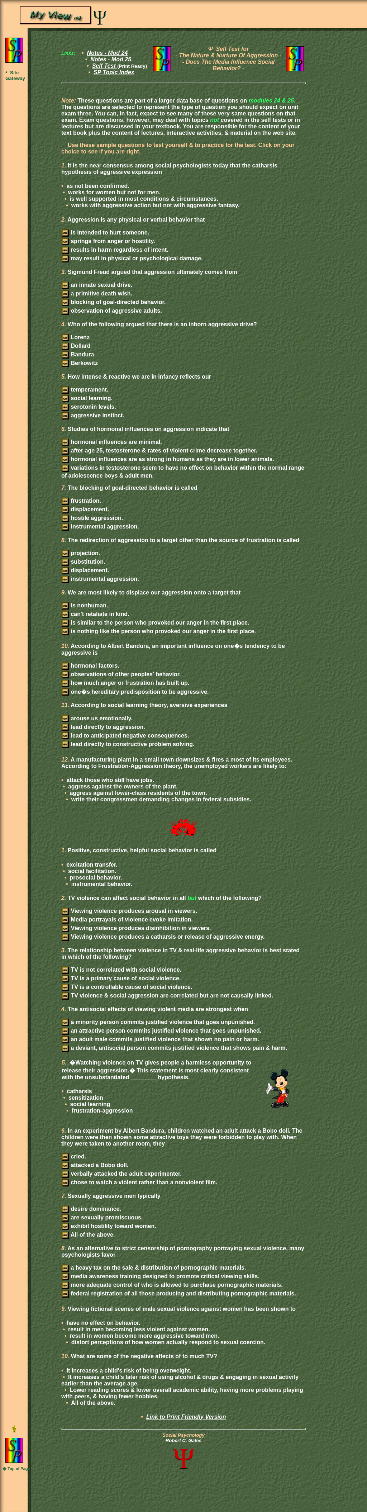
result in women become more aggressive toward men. (143, 1336)
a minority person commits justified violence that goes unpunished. (158, 1022)
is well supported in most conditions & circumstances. (143, 199)
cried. (74, 1156)
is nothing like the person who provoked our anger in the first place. (159, 631)
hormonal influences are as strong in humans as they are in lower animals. (168, 459)
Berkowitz (80, 363)
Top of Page (19, 1468)
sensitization (85, 1098)
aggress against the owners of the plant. (122, 786)
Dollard (76, 346)
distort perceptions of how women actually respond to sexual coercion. (167, 1342)
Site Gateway (15, 75)
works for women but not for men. (114, 192)
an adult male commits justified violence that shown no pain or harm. (160, 1039)
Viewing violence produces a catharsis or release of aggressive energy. (163, 937)
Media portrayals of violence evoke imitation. (127, 919)
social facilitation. (91, 871)
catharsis (78, 1091)
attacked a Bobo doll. (95, 1165)
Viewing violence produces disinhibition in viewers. (136, 928)
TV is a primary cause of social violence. (121, 978)
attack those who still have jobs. (109, 780)
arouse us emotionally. (97, 718)
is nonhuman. (85, 605)
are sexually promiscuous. (102, 1217)
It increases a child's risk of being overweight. (128, 1371)
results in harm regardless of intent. (115, 250)
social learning (89, 1104)
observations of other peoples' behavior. (121, 674)
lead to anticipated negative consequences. (125, 736)
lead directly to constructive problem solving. (128, 744)
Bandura (78, 354)
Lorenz (76, 337)
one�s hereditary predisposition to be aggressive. (135, 692)
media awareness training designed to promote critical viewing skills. (160, 1276)
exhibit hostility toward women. (109, 1226)
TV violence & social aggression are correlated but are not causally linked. (167, 995)
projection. (81, 553)
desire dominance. (91, 1209)
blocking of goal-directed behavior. (114, 302)
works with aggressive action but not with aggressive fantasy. (154, 205)
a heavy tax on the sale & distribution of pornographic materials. (154, 1268)
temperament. (85, 390)
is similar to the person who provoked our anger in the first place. (155, 623)
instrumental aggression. (100, 526)
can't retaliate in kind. (95, 614)
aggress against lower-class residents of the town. (137, 793)
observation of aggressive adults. (112, 311)
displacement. (85, 509)
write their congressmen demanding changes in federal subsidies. (160, 799)
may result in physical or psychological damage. (132, 258)
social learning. (87, 398)
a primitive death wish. (97, 293)
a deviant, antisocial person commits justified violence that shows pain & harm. (174, 1048)
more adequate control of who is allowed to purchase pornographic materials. (172, 1285)
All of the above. (88, 1235)
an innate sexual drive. (97, 285)
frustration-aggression (101, 1111)
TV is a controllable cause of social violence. (127, 987)
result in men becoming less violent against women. (138, 1329)
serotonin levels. (89, 407)
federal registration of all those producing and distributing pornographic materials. (179, 1293)
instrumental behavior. (101, 884)
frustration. (81, 501)
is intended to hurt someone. (105, 232)
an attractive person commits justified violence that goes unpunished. (161, 1031)
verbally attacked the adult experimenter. (122, 1174)
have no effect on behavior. (102, 1323)
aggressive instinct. (93, 415)
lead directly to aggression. (103, 727)
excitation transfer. (91, 865)
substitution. (83, 562)
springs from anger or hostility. (108, 241)
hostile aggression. (92, 518)
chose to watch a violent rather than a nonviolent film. (139, 1182)
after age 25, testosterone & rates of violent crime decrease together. (160, 450)
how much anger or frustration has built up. (125, 683)
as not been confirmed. (97, 186)
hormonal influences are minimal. (112, 442)
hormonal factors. (90, 666)
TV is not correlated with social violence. (121, 970)
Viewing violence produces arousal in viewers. (129, 911)
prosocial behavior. (95, 878)
